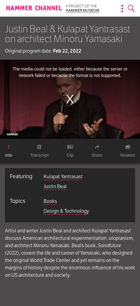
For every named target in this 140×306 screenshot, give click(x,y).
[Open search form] (131, 8)
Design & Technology (66, 211)
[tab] (9, 151)
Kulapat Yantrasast (63, 176)
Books (50, 201)
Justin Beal (55, 186)
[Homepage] (34, 8)
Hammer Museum (82, 10)
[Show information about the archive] (122, 8)
